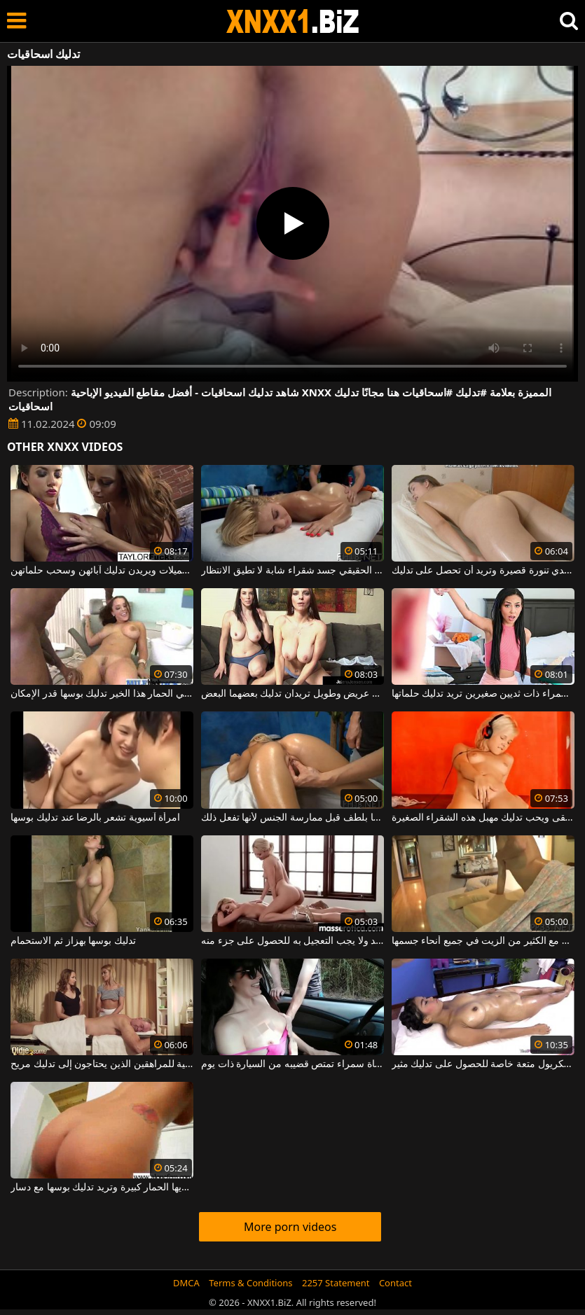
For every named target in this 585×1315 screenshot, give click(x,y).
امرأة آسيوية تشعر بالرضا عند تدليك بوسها (95, 817)
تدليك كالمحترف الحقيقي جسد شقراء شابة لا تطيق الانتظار (292, 570)
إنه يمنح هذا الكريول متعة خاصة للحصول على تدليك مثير (483, 1064)
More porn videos (290, 1226)
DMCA (186, 1282)
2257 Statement (336, 1282)
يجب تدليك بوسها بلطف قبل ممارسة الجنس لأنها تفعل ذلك (292, 817)
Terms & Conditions (250, 1282)
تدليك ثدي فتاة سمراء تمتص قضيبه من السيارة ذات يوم (292, 1064)
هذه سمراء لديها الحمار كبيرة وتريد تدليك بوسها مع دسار (102, 1187)
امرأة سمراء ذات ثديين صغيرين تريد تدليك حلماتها (483, 694)
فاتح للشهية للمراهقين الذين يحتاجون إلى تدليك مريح (102, 1064)
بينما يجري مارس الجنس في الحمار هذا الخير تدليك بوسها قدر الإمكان (102, 694)
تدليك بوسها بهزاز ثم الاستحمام (73, 941)
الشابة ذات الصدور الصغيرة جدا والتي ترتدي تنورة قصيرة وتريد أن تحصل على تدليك (483, 570)
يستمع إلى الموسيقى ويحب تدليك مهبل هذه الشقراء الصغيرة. (483, 817)
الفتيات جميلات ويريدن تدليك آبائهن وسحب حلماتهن (102, 570)
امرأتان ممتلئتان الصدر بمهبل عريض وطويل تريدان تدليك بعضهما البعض (292, 694)
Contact (395, 1282)
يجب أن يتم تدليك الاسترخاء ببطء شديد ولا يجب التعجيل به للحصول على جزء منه (292, 941)
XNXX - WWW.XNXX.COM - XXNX (292, 21)
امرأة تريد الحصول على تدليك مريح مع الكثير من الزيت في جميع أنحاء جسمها (483, 941)
